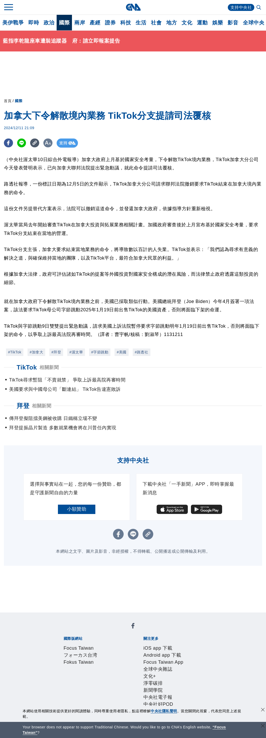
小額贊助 (76, 509)
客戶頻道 (82, 686)
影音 (233, 22)
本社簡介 (62, 665)
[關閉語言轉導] (263, 726)
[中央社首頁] (133, 7)
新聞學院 (72, 651)
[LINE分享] (21, 143)
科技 (125, 22)
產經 (95, 22)
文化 (187, 22)
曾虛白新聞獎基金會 (75, 700)
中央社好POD (126, 651)
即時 (33, 22)
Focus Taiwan (68, 630)
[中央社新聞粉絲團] (54, 616)
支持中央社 (241, 7)
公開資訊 (101, 665)
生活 (141, 22)
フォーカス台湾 (100, 630)
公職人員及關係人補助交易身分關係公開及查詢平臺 (151, 700)
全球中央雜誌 (174, 644)
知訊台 (166, 686)
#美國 (121, 352)
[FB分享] (8, 143)
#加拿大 (36, 352)
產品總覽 (62, 686)
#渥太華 (76, 352)
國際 (64, 22)
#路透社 (141, 352)
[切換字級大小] (48, 143)
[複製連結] (34, 143)
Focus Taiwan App (140, 644)
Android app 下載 (101, 644)
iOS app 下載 (67, 644)
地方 (171, 22)
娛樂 (217, 22)
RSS (202, 686)
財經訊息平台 (144, 686)
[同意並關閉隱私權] (263, 710)
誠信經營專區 (183, 665)
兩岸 (79, 22)
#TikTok (14, 352)
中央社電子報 (96, 651)
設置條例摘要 (125, 665)
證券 (110, 22)
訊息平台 (120, 686)
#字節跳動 (99, 352)
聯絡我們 (72, 672)
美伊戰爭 (13, 22)
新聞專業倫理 (154, 665)
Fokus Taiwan (132, 630)
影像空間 (101, 686)
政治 (49, 22)
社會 (156, 22)
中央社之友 (185, 686)
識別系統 (82, 665)
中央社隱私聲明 (164, 711)
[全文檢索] (259, 8)
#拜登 (56, 352)
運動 (202, 22)
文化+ (195, 644)
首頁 (7, 101)
